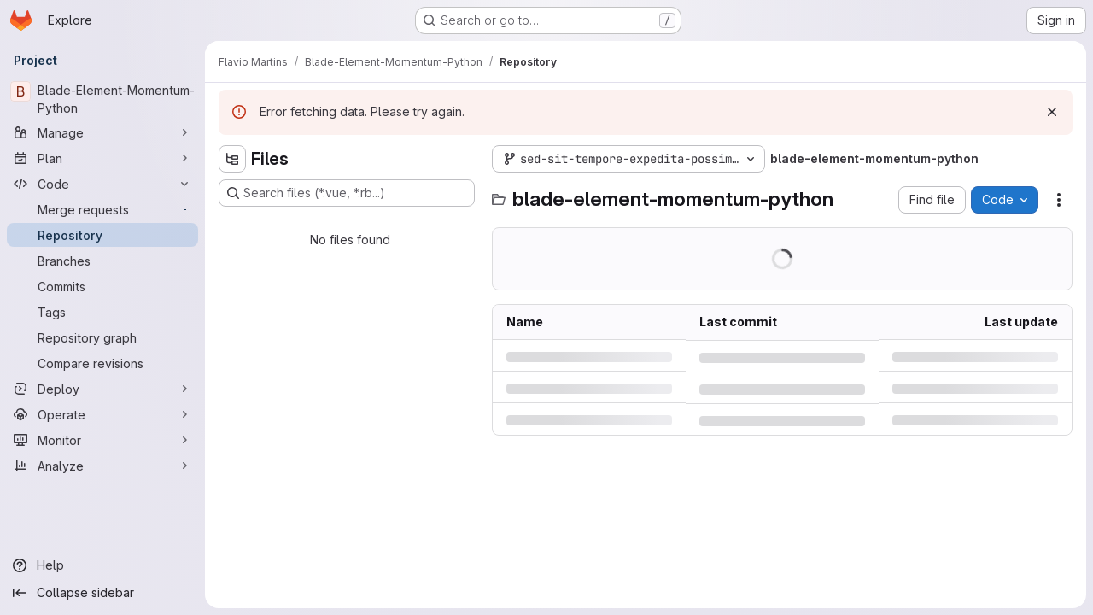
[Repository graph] (102, 337)
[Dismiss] (1052, 112)
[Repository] (102, 235)
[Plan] (102, 158)
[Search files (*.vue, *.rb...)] (347, 193)
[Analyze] (102, 465)
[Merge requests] (102, 209)
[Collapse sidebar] (102, 593)
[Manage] (102, 132)
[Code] (102, 184)
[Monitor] (102, 440)
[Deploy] (102, 389)
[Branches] (102, 260)
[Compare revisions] (102, 363)
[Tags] (102, 312)
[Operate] (102, 414)
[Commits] (102, 286)
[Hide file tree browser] (232, 159)
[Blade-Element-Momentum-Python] (102, 99)
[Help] (102, 565)
